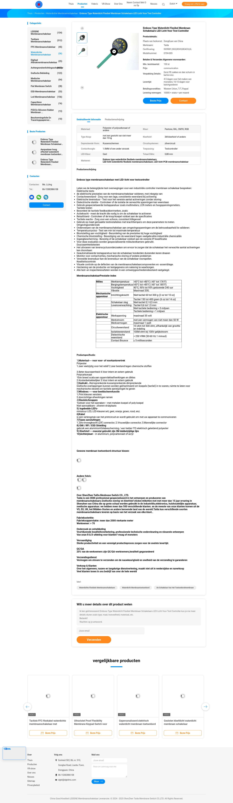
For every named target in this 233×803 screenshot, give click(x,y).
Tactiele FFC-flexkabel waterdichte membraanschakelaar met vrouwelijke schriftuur (47, 724)
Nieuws (30, 777)
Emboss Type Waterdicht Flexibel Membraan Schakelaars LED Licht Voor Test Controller (51, 141)
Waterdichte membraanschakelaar (46, 53)
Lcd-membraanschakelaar (46, 96)
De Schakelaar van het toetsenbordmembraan (175, 588)
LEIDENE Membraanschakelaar (46, 32)
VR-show (31, 768)
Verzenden (94, 639)
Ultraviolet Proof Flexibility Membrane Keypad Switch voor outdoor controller (90, 724)
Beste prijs (156, 100)
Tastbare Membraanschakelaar (46, 40)
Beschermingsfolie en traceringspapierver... (46, 118)
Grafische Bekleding (46, 73)
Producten (32, 764)
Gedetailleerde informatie (89, 119)
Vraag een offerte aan (194, 4)
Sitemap (31, 781)
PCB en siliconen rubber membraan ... (46, 111)
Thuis (29, 760)
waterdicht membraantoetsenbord (135, 588)
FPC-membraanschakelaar (46, 46)
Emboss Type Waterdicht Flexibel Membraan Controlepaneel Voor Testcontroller (50, 162)
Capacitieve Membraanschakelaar (46, 103)
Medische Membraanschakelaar (46, 79)
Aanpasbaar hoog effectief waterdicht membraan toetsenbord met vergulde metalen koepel (51, 151)
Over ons (31, 772)
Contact (46, 205)
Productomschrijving (114, 119)
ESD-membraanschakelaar (46, 91)
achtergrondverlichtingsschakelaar (47, 67)
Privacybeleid (33, 785)
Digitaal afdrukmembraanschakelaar (46, 61)
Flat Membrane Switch (46, 86)
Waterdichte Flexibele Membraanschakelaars (97, 588)
